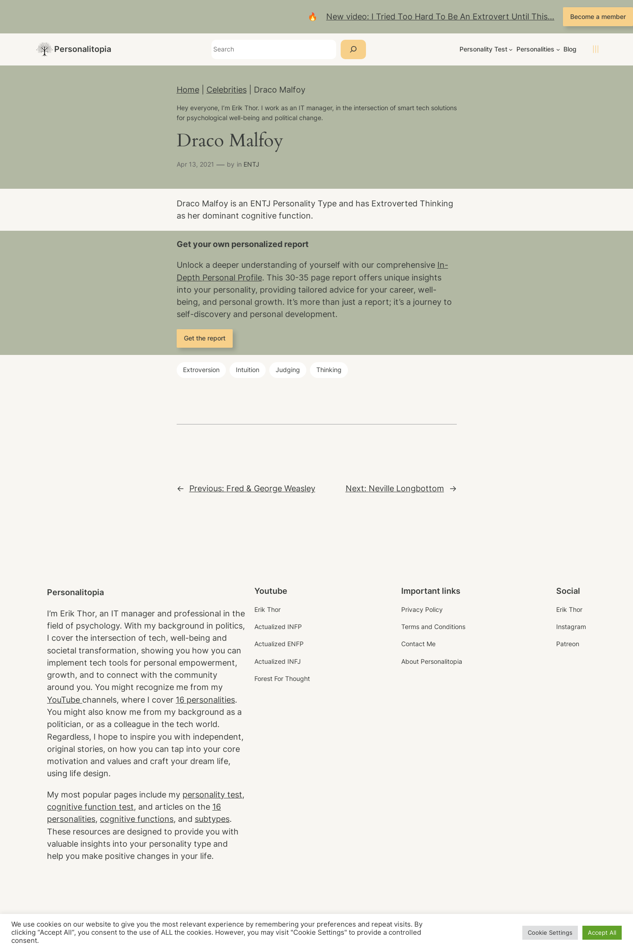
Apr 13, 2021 (195, 164)
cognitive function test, (91, 806)
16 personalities (205, 699)
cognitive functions (136, 819)
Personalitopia (82, 49)
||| (595, 49)
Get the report (204, 338)
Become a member (598, 16)
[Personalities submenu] (558, 49)
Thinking (329, 369)
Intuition (247, 369)
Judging (288, 369)
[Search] (353, 49)
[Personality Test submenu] (511, 49)
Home (188, 89)
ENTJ (251, 164)
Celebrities (226, 89)
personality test (212, 794)
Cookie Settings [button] (550, 932)
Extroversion (201, 369)
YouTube (64, 699)
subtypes (212, 819)
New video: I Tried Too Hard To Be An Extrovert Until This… (440, 16)
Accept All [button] (602, 932)
